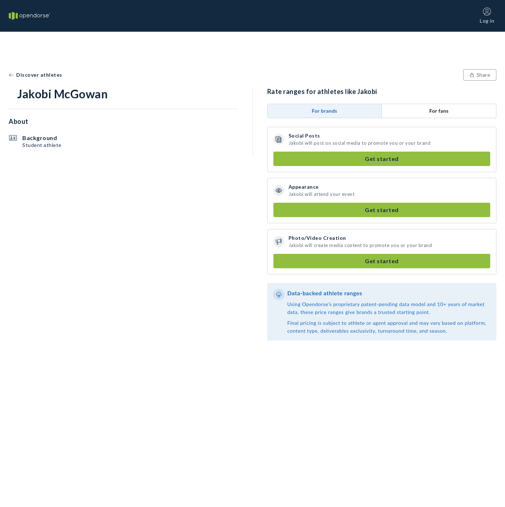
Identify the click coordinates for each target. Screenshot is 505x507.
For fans (439, 111)
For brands (324, 111)
